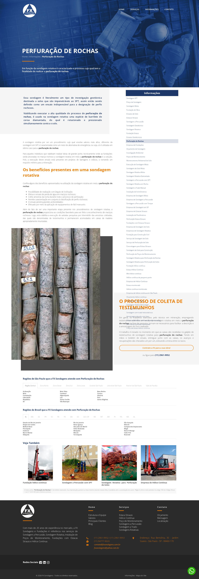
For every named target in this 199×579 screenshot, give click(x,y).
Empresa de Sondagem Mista (137, 196)
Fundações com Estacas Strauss (138, 223)
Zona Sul (69, 385)
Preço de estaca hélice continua (138, 328)
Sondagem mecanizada (134, 301)
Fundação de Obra (133, 110)
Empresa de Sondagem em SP (137, 207)
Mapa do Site (141, 575)
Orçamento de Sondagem (135, 149)
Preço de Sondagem (133, 102)
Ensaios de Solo (132, 114)
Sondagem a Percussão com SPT (138, 180)
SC (52, 417)
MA (127, 417)
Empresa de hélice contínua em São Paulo (141, 293)
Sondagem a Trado (128, 526)
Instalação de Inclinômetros (136, 192)
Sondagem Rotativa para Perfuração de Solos (142, 262)
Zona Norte (44, 385)
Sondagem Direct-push (134, 309)
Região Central (30, 385)
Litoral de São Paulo (114, 385)
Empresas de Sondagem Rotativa (138, 231)
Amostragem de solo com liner (137, 316)
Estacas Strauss (132, 118)
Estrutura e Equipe (97, 515)
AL (134, 417)
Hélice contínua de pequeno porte (139, 277)
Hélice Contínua (126, 518)
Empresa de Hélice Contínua (136, 281)
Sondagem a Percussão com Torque (139, 203)
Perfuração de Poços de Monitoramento (141, 254)
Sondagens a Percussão (130, 523)
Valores (91, 518)
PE (65, 417)
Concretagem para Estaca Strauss (138, 246)
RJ (25, 417)
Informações (152, 9)
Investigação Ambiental (134, 153)
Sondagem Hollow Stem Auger (137, 305)
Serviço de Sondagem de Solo (137, 238)
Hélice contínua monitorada (136, 289)
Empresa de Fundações (135, 145)
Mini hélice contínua (133, 273)
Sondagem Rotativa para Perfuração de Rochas (143, 258)
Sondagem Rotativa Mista (135, 172)
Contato (169, 9)
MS (95, 417)
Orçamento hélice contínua (136, 297)
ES (39, 417)
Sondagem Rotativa (133, 129)
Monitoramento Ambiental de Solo (139, 160)
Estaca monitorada (133, 285)
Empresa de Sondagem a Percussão (139, 199)
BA (71, 417)
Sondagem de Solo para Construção (139, 250)
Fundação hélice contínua (135, 266)
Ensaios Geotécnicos (134, 137)
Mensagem (162, 518)
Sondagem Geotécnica (134, 125)
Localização (162, 520)
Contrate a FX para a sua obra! (156, 348)
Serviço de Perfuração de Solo (137, 242)
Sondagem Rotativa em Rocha (137, 184)
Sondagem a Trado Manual (136, 188)
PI (114, 417)
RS (58, 417)
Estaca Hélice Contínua (134, 270)
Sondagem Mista (132, 106)
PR (45, 417)
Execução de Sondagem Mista (137, 164)
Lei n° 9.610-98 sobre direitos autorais (38, 492)
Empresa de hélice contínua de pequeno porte (143, 320)
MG (32, 417)
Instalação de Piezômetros (136, 215)
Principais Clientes (97, 520)
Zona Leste (81, 385)
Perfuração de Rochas (135, 141)
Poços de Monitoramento (135, 157)
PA (121, 417)
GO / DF (86, 417)
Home (121, 9)
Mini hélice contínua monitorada (138, 324)
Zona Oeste (57, 385)
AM (108, 417)
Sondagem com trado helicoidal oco (139, 312)
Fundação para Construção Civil (137, 234)
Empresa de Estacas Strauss (136, 211)
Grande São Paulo (96, 385)
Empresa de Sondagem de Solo (137, 227)
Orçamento (162, 515)
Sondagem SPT (131, 98)
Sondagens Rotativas (129, 529)
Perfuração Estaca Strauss (136, 219)
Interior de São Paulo (134, 385)
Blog (90, 523)
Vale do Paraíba (151, 385)
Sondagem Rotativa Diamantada (137, 176)
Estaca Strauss (126, 515)
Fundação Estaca (132, 133)
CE (78, 417)
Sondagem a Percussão (135, 122)
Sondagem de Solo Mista (135, 168)
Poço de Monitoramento (130, 520)
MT (102, 417)
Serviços (134, 9)
